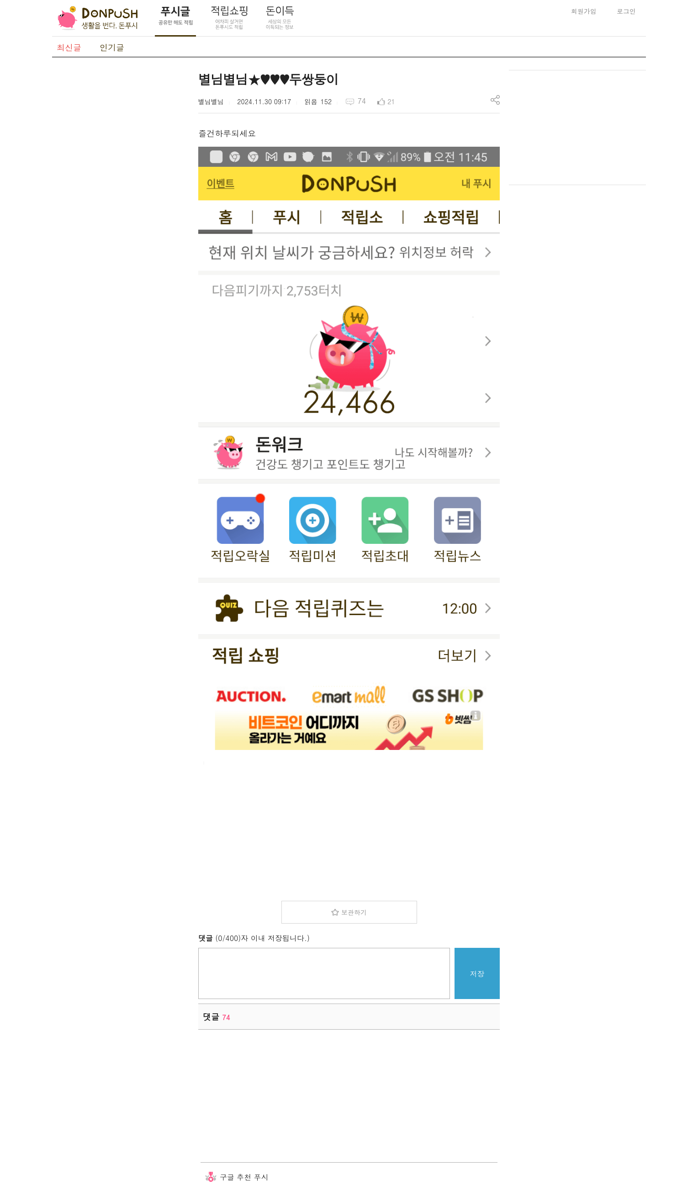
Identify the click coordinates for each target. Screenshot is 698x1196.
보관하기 (354, 912)
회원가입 (584, 11)
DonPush (98, 18)
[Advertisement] (120, 207)
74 (361, 101)
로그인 (626, 11)
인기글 (112, 47)
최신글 (69, 47)
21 (391, 101)
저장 (477, 973)
